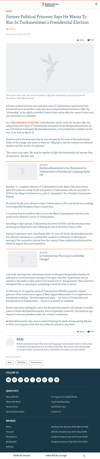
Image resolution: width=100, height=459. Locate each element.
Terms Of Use (12, 407)
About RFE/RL (12, 397)
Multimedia (11, 442)
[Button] (80, 40)
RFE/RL (12, 29)
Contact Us (56, 412)
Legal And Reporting (60, 402)
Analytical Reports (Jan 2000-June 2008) (69, 437)
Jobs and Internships (15, 412)
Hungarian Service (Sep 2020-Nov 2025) (69, 442)
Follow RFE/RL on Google (56, 456)
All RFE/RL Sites (58, 407)
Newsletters (11, 437)
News (9, 11)
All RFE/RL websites (22, 456)
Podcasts (10, 447)
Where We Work (13, 402)
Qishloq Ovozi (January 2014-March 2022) (69, 427)
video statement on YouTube (24, 123)
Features (10, 432)
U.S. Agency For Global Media (64, 397)
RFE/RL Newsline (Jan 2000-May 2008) (69, 432)
